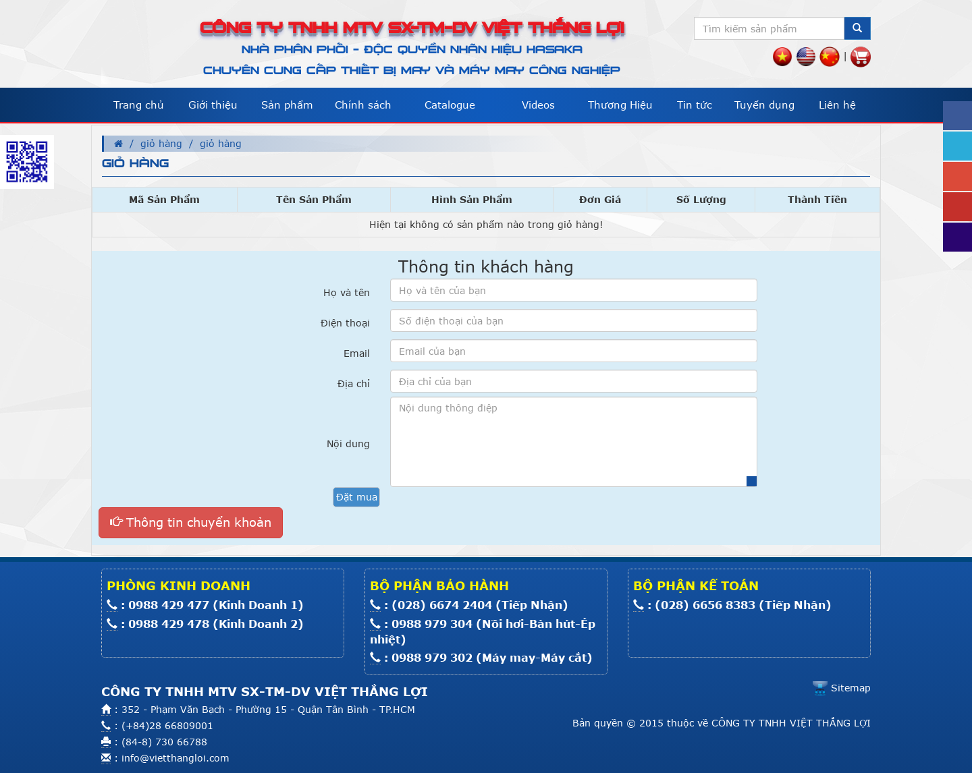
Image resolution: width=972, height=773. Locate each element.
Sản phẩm (287, 104)
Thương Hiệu (620, 104)
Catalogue (450, 104)
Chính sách (363, 104)
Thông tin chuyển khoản (190, 522)
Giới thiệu (213, 104)
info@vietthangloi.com (176, 758)
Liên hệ (837, 104)
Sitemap (842, 687)
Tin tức (694, 104)
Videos (538, 104)
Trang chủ (138, 104)
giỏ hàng (161, 143)
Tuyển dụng (764, 104)
